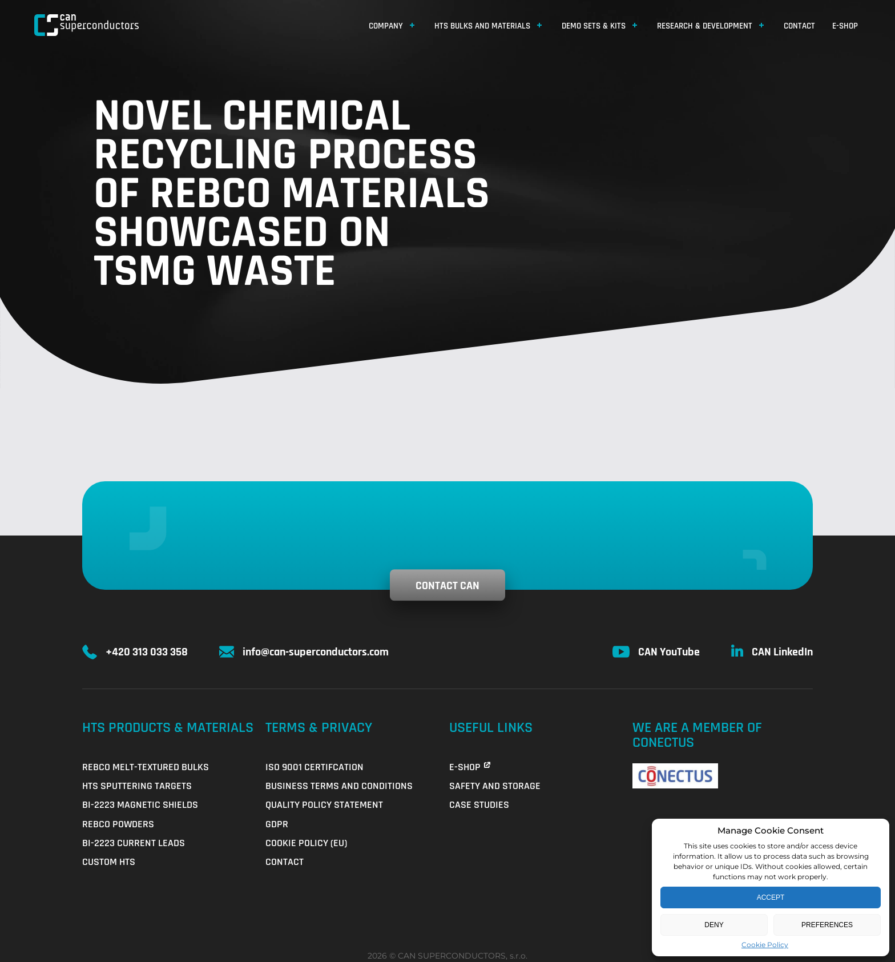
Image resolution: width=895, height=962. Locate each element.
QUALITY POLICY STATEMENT (324, 804)
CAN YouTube (669, 652)
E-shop (845, 26)
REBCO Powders (118, 824)
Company (386, 26)
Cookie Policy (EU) (306, 843)
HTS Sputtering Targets (137, 785)
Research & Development (704, 26)
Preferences (827, 925)
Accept (771, 897)
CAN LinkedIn (782, 652)
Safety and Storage (495, 785)
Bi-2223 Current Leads (133, 843)
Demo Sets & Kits (594, 26)
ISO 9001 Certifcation (314, 767)
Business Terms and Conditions (339, 785)
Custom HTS (108, 861)
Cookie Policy (764, 944)
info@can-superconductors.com (316, 652)
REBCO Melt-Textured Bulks (145, 767)
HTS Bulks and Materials (482, 26)
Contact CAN (447, 585)
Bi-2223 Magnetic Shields (140, 804)
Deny (713, 925)
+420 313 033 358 (147, 652)
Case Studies (479, 804)
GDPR (276, 824)
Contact (799, 26)
